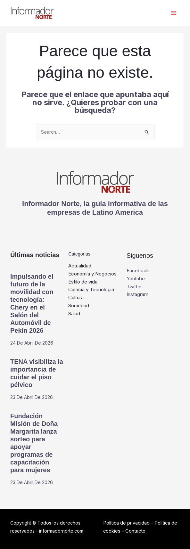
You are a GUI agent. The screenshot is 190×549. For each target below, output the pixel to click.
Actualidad (79, 266)
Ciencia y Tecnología (91, 290)
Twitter (134, 287)
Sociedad (78, 306)
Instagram (137, 295)
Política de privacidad (126, 523)
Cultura (76, 298)
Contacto (136, 531)
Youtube (136, 279)
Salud (74, 314)
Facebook (138, 271)
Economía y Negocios (92, 274)
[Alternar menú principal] (173, 13)
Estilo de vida (82, 282)
